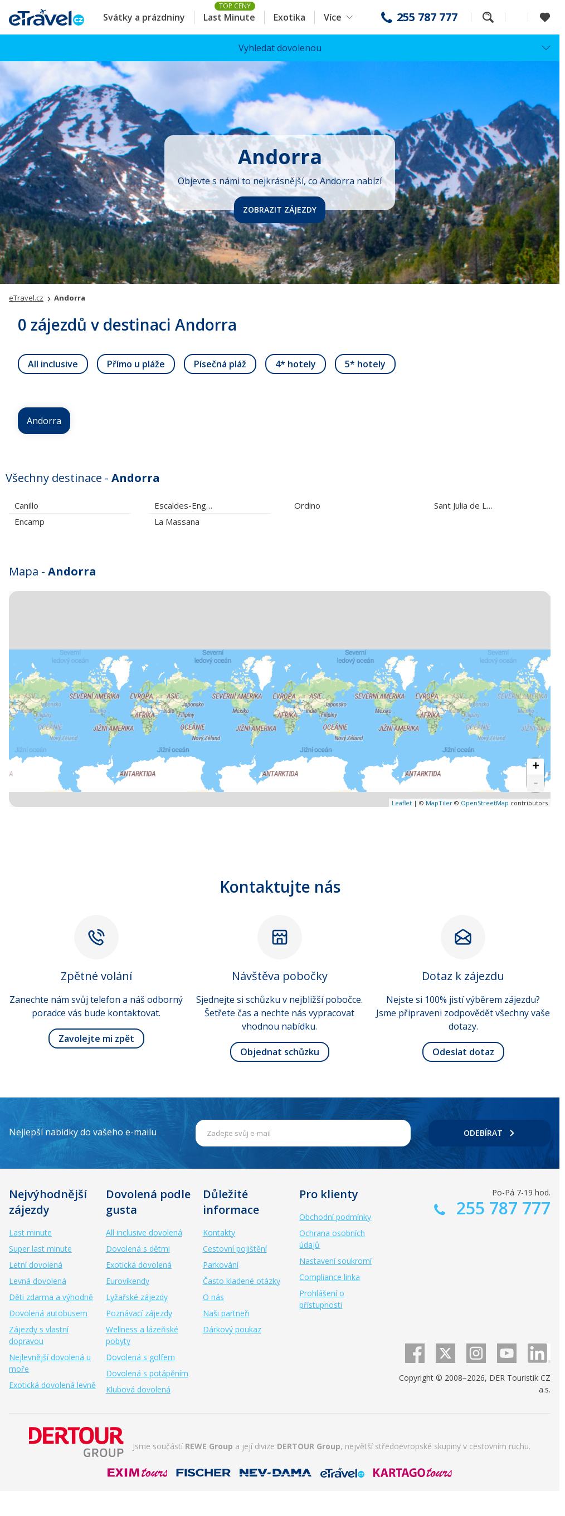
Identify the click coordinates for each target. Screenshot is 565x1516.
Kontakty (219, 1232)
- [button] (535, 783)
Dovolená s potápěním (147, 1373)
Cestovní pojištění (235, 1248)
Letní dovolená (35, 1264)
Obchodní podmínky (335, 1217)
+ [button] (535, 767)
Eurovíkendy (127, 1281)
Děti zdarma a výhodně (51, 1297)
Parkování (220, 1264)
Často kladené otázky (241, 1281)
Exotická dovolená (139, 1264)
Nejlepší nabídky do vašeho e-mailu (83, 1132)
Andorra (44, 421)
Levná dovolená (37, 1281)
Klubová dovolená (138, 1389)
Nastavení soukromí (335, 1261)
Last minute (30, 1232)
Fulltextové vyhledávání (488, 17)
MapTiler (439, 803)
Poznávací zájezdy (139, 1313)
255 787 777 (427, 17)
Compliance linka (329, 1277)
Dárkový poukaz (232, 1329)
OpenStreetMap (485, 803)
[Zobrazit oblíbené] (545, 17)
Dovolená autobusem (48, 1313)
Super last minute (40, 1248)
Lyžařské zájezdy (137, 1297)
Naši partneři (226, 1313)
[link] (53, 364)
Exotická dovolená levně (52, 1385)
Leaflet (402, 803)
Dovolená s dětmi (138, 1248)
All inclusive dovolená (144, 1232)
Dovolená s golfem (140, 1357)
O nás (213, 1297)
